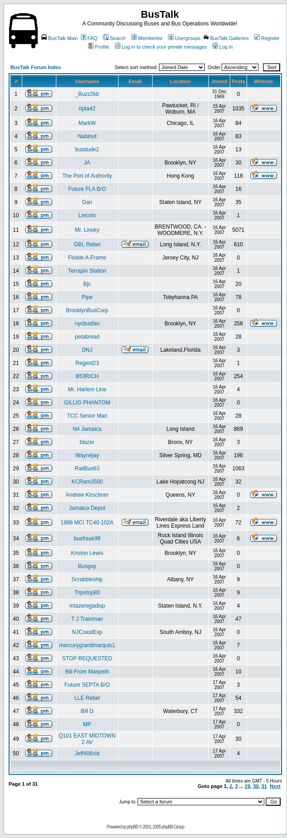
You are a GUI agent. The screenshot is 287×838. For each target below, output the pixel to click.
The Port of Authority (87, 176)
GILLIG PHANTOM (87, 402)
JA (87, 163)
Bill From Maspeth (87, 671)
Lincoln (87, 215)
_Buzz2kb (87, 94)
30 (255, 786)
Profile (98, 47)
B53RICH (87, 376)
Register (267, 38)
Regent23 (87, 363)
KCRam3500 (87, 482)
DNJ (87, 350)
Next (275, 786)
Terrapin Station (87, 271)
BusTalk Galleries (226, 38)
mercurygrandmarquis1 (87, 645)
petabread (87, 337)
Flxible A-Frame (87, 257)
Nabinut (87, 136)
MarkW (87, 123)
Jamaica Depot (87, 508)
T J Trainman (87, 619)
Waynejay (87, 455)
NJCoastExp (87, 632)
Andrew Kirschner (87, 495)
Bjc (87, 284)
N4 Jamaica (87, 429)
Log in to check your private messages (161, 47)
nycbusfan (86, 323)
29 (247, 786)
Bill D (87, 711)
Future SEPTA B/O (87, 685)
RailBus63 (86, 468)
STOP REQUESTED (87, 658)
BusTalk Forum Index (35, 67)
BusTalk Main (59, 38)
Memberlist (147, 38)
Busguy (87, 566)
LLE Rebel (87, 698)
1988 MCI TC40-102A (87, 522)
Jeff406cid (87, 753)
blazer (86, 442)
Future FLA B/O (87, 189)
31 (264, 786)
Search (114, 38)
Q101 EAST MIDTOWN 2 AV (87, 739)
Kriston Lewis (87, 553)
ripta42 (87, 108)
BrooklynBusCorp (87, 310)
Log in (223, 47)
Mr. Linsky (87, 230)
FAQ (89, 38)
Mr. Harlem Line (87, 389)
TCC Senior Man (87, 416)
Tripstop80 (87, 592)
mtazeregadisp (87, 606)
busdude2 (87, 149)
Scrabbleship (87, 579)
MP (87, 724)
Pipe (87, 297)
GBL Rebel (87, 244)
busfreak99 (87, 538)
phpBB (132, 826)
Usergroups (184, 38)
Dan (87, 202)
